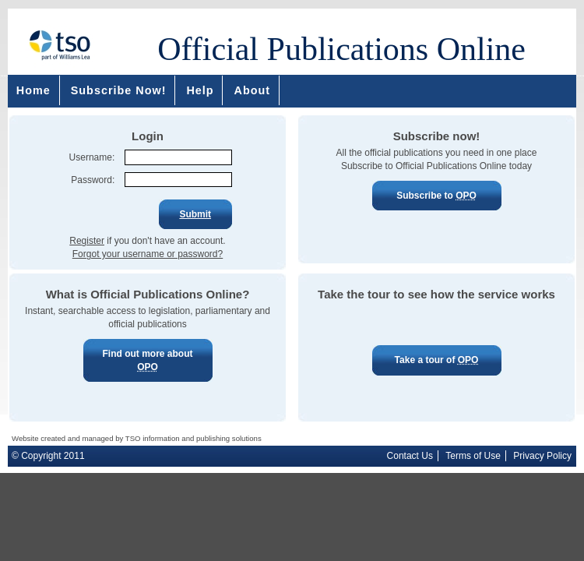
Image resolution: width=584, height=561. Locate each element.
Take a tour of (436, 360)
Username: (92, 157)
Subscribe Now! (119, 90)
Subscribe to (436, 196)
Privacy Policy (542, 455)
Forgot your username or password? (147, 254)
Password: (92, 180)
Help (199, 90)
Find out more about (148, 361)
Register (86, 240)
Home (33, 90)
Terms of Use (473, 455)
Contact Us (410, 455)
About (252, 90)
